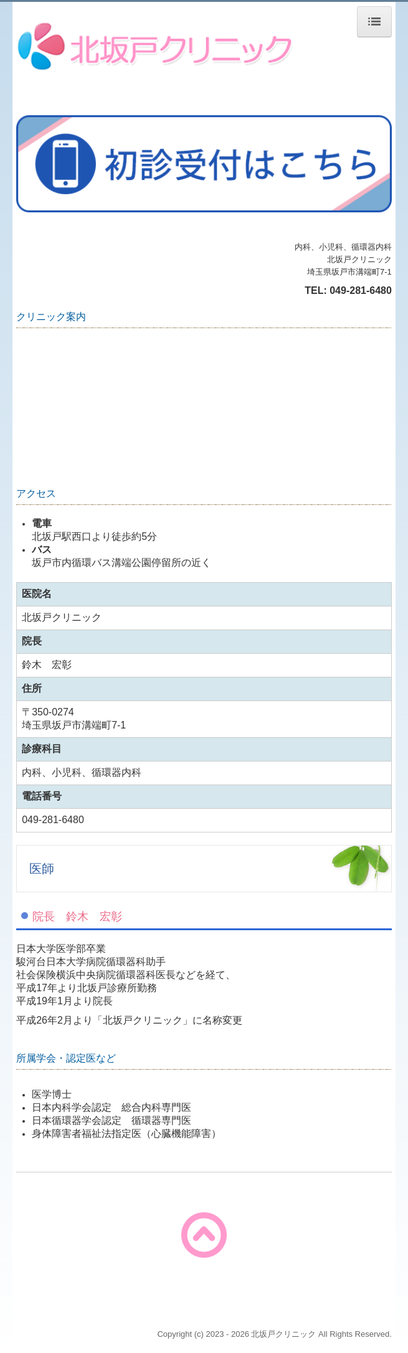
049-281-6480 (361, 290)
